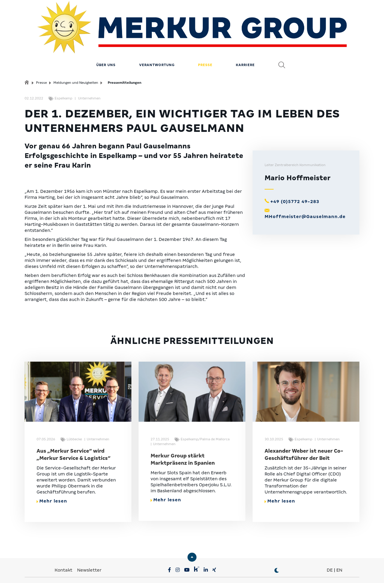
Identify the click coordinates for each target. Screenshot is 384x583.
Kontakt (64, 545)
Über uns (106, 40)
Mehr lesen (52, 476)
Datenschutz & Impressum (132, 571)
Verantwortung (157, 40)
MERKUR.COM (173, 562)
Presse (205, 40)
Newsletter (89, 545)
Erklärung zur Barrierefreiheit (255, 571)
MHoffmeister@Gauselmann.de (305, 192)
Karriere (245, 40)
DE (330, 545)
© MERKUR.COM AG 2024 (317, 571)
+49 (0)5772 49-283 (294, 177)
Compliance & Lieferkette (192, 571)
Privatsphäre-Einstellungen (70, 571)
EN (339, 545)
